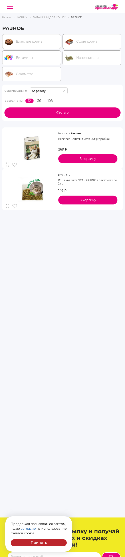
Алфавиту (39, 91)
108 (50, 101)
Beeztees (76, 133)
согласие (28, 529)
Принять (39, 543)
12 (29, 101)
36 (39, 101)
